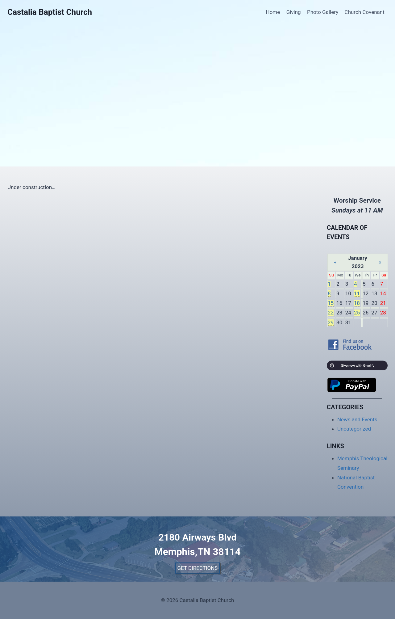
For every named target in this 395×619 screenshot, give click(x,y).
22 (331, 313)
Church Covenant (365, 12)
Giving (293, 12)
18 (357, 303)
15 (331, 303)
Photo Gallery (322, 12)
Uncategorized (354, 429)
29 (331, 322)
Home (273, 12)
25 (357, 313)
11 (357, 293)
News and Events (357, 419)
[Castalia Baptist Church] (49, 12)
